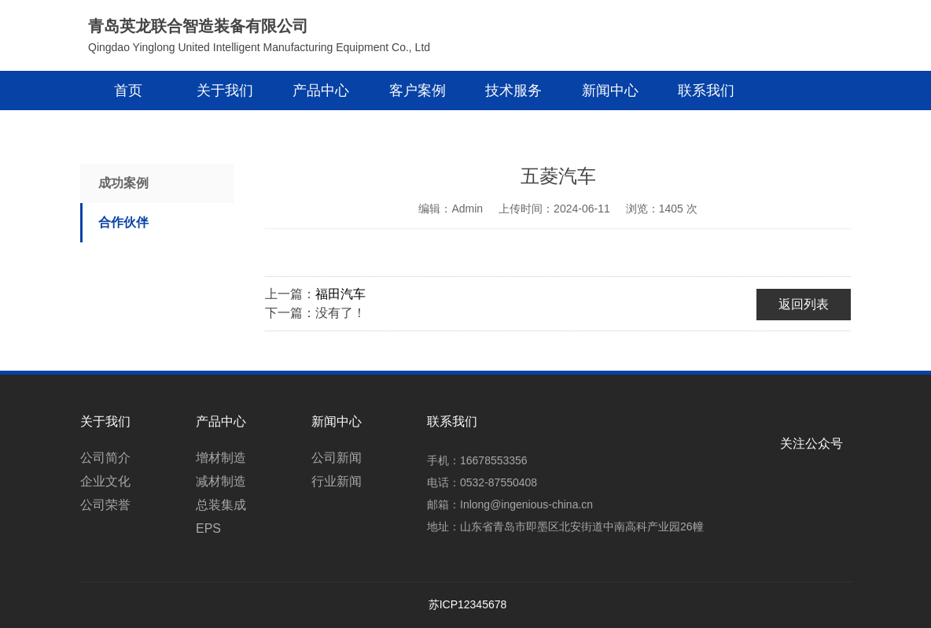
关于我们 (225, 90)
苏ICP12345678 (468, 604)
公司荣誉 (105, 505)
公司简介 (105, 457)
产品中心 (321, 90)
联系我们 (706, 90)
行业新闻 (336, 481)
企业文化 (105, 481)
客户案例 (417, 90)
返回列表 (803, 304)
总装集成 (221, 505)
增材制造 (221, 457)
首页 (128, 90)
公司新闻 (336, 457)
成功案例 (123, 183)
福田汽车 (340, 294)
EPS (208, 528)
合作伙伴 (123, 222)
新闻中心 (610, 90)
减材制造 (221, 481)
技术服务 (513, 90)
